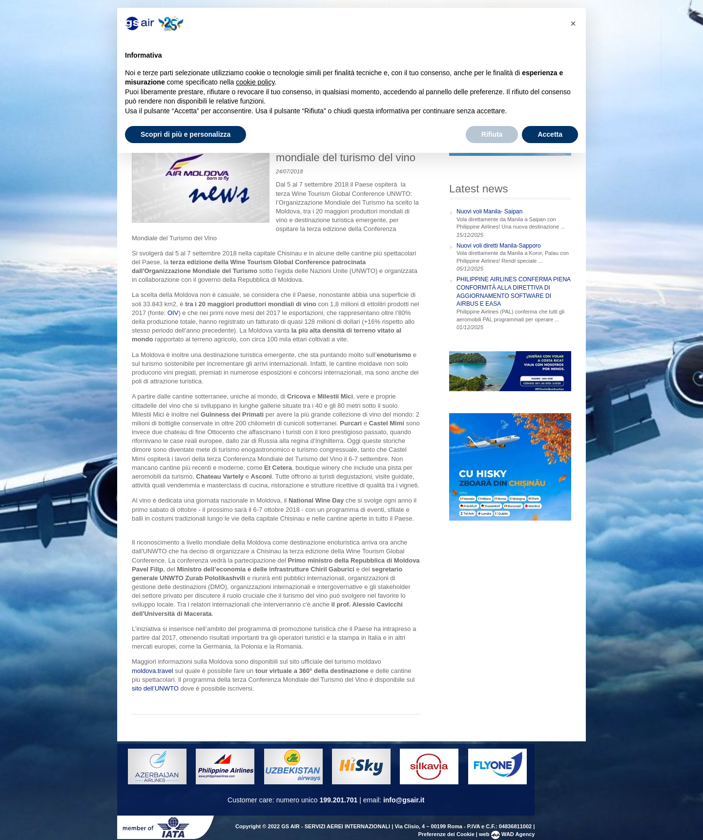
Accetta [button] (550, 134)
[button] (573, 23)
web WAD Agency (507, 834)
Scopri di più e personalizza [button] (185, 134)
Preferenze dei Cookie (446, 834)
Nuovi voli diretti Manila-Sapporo (498, 245)
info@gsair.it (403, 800)
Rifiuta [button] (492, 134)
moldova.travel (152, 670)
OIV (172, 312)
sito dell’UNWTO (155, 688)
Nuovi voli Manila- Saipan (489, 211)
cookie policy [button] (255, 82)
